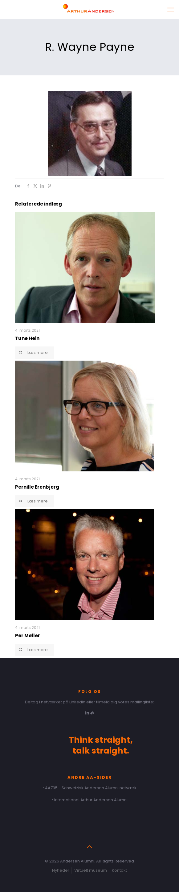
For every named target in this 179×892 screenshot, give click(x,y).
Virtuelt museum (90, 870)
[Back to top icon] (89, 846)
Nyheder (60, 870)
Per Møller (27, 635)
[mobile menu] (170, 9)
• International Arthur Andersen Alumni (90, 800)
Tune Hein (27, 338)
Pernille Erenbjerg (37, 487)
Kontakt (119, 870)
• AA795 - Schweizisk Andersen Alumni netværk (89, 788)
